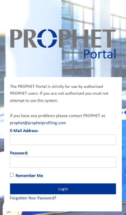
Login (63, 188)
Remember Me (29, 175)
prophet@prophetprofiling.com (38, 122)
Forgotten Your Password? (33, 197)
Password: (19, 153)
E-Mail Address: (24, 130)
